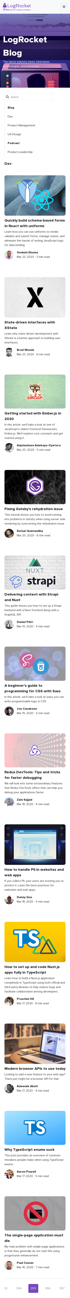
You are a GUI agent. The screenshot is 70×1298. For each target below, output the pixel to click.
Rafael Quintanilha (30, 531)
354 (19, 1288)
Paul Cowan (25, 1263)
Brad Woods (25, 350)
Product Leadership (20, 152)
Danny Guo (24, 897)
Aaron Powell (26, 1172)
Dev (10, 116)
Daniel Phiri (25, 622)
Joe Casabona (27, 709)
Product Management (21, 125)
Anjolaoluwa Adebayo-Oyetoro (39, 445)
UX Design (14, 134)
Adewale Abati (27, 1086)
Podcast (14, 143)
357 (62, 1288)
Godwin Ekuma (27, 252)
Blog (11, 107)
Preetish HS (25, 999)
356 (47, 1288)
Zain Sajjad (24, 800)
